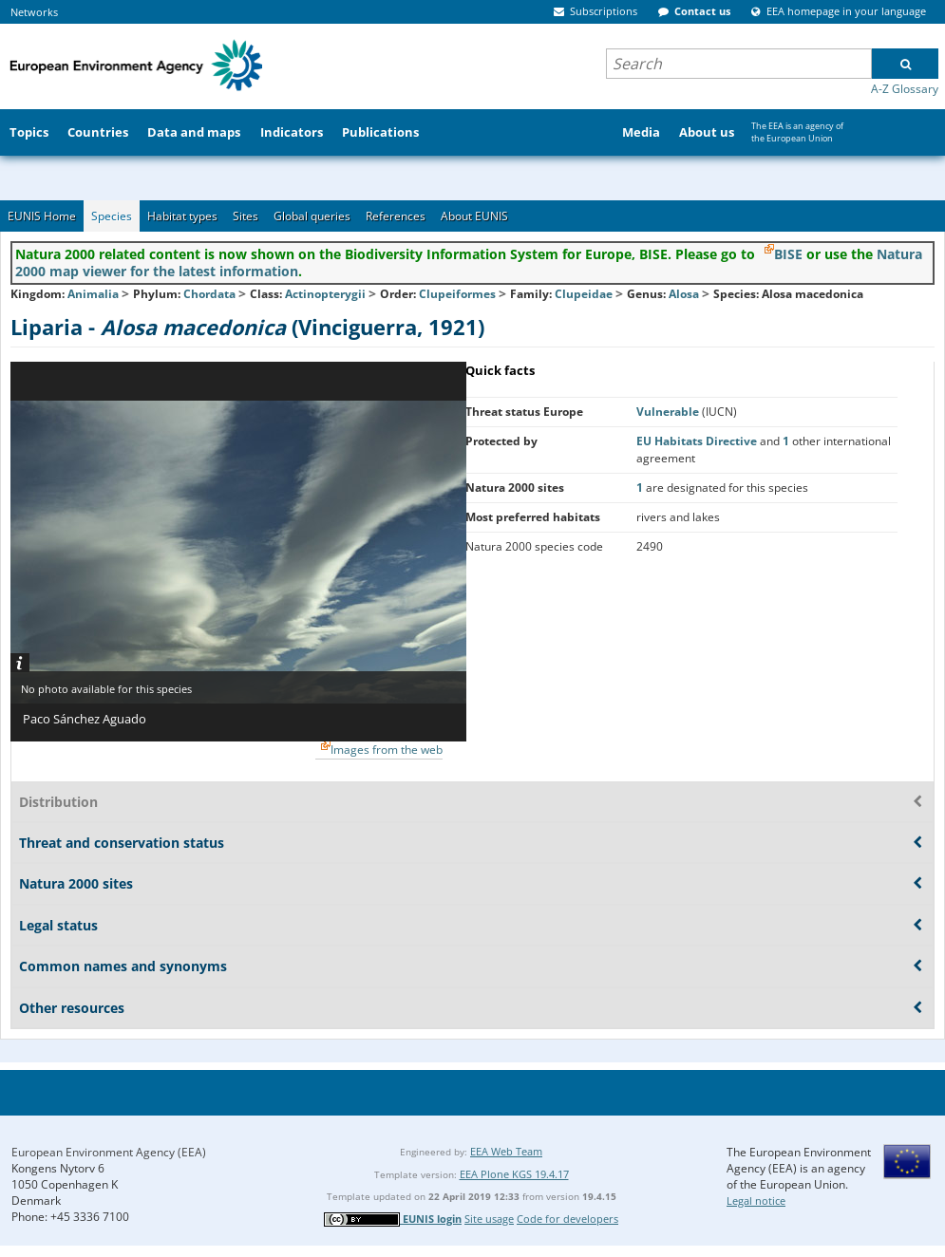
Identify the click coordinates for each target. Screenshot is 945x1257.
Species (111, 216)
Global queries (312, 216)
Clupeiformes (457, 294)
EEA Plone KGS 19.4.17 (514, 1174)
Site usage (489, 1218)
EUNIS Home (42, 216)
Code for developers (567, 1218)
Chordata (209, 294)
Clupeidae (584, 294)
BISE (788, 254)
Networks (34, 12)
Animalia (93, 294)
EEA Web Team (506, 1151)
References (395, 216)
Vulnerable (669, 411)
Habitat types (182, 216)
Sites (245, 216)
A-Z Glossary (904, 89)
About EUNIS (474, 216)
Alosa (685, 294)
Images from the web (387, 749)
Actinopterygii (325, 294)
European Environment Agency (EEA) (108, 1152)
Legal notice (756, 1200)
